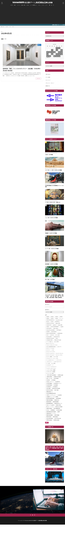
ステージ (18, 5)
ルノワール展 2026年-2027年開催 (51, 248)
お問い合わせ (48, 74)
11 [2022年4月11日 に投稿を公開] (47, 52)
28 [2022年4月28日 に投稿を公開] (54, 56)
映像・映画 (23, 5)
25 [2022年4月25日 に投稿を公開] (47, 56)
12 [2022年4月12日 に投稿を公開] (49, 52)
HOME (11, 5)
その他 (27, 5)
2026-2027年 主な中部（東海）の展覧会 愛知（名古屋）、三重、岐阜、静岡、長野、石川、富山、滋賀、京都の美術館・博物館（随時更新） (54, 296)
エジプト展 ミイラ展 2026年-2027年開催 (53, 170)
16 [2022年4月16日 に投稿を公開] (59, 52)
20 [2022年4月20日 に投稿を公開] (52, 54)
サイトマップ (48, 80)
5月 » (49, 57)
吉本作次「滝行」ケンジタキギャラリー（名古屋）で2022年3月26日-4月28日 (21, 69)
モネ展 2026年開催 (49, 154)
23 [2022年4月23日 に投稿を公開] (59, 54)
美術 (14, 5)
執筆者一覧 (48, 85)
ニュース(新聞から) (33, 5)
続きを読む (38, 78)
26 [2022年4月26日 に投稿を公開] (49, 56)
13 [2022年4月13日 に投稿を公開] (52, 52)
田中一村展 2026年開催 (50, 279)
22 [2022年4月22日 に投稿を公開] (56, 54)
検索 (46, 422)
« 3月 (47, 57)
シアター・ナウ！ (45, 5)
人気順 (5, 38)
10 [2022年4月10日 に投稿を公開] (61, 50)
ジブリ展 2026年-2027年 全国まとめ (52, 202)
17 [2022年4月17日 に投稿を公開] (61, 52)
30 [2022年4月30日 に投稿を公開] (59, 56)
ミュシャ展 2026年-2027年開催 (51, 217)
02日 (13, 26)
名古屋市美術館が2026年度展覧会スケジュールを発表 (54, 186)
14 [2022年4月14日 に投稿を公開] (54, 52)
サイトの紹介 (48, 77)
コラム (39, 5)
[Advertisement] (32, 15)
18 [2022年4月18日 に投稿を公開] (47, 54)
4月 (10, 26)
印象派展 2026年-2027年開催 (51, 233)
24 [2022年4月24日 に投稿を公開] (61, 54)
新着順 (2, 38)
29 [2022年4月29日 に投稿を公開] (56, 56)
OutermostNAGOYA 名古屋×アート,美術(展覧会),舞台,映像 (33, 2)
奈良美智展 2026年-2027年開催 (51, 264)
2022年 (7, 26)
